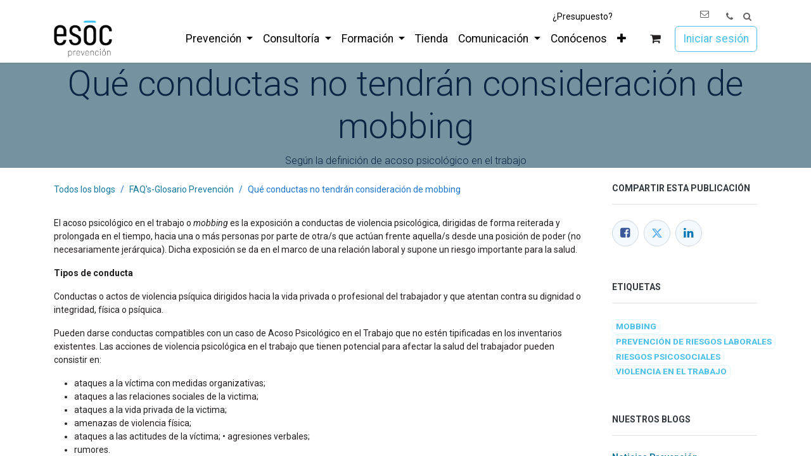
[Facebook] (625, 233)
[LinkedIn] (688, 233)
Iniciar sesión (716, 38)
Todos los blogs (84, 189)
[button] (747, 16)
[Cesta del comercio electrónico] (655, 39)
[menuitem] (219, 38)
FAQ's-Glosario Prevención (181, 189)
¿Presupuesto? (582, 16)
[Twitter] (657, 233)
